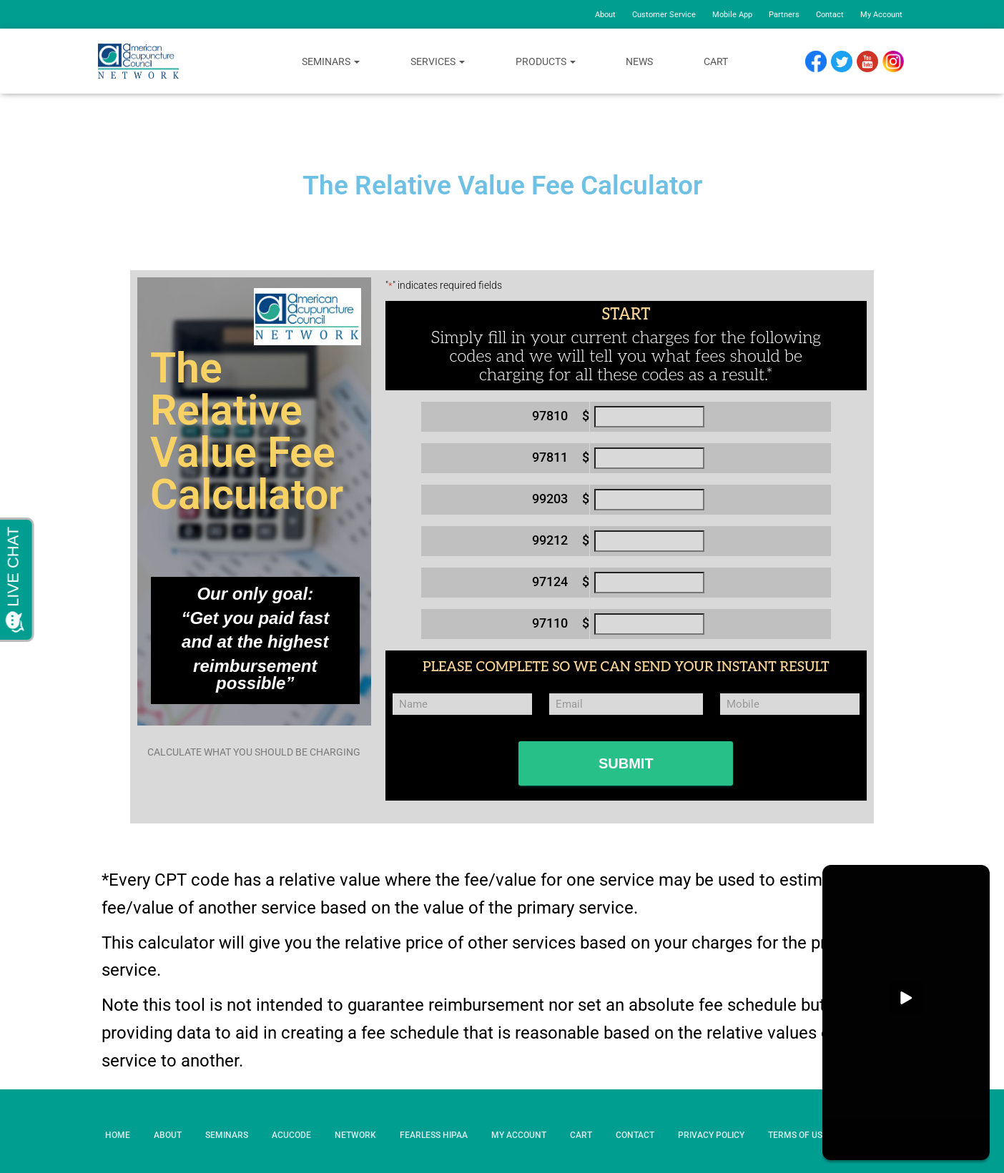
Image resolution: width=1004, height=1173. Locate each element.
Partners (784, 14)
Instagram (898, 61)
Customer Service (664, 14)
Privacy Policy (711, 1135)
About (605, 14)
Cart (716, 61)
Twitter (847, 61)
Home (117, 1135)
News (639, 61)
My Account (881, 14)
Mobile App (732, 14)
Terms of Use (797, 1135)
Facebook (819, 61)
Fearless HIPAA (434, 1135)
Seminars (331, 61)
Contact (830, 14)
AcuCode (291, 1135)
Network (355, 1135)
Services (437, 61)
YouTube (874, 61)
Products (546, 61)
